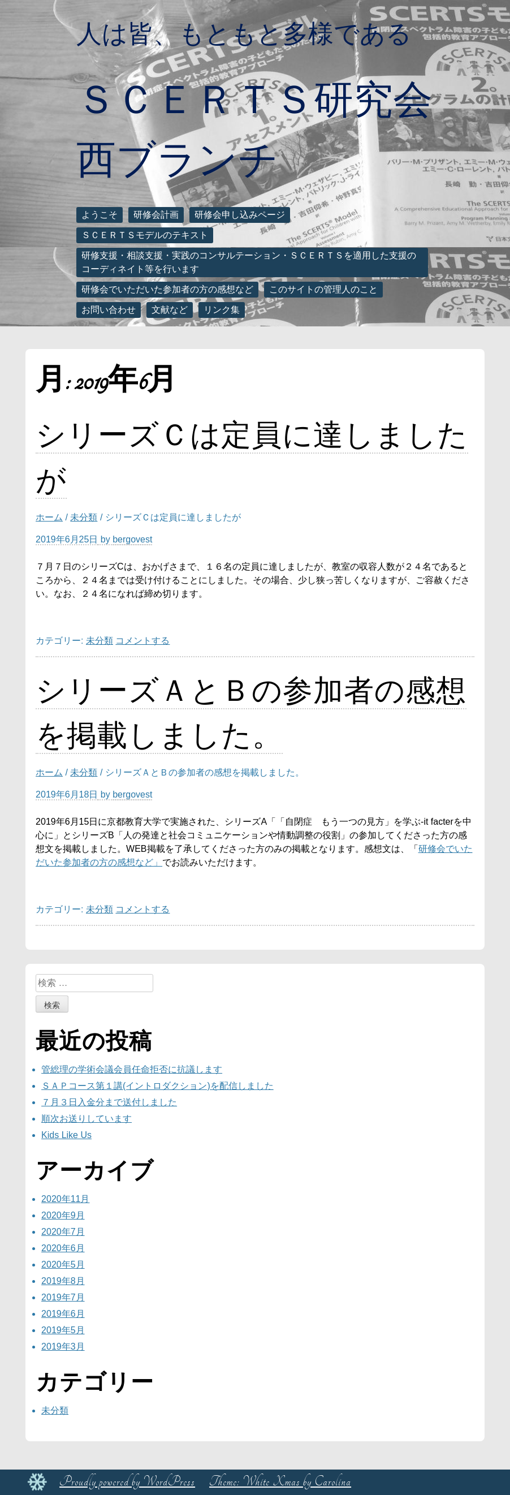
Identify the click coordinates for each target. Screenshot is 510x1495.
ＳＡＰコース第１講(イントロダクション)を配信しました (157, 1086)
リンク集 (222, 309)
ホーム (49, 517)
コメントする (142, 640)
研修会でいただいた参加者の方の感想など (167, 289)
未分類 (83, 517)
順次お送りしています (86, 1118)
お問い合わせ (108, 309)
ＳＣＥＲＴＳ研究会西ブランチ (254, 129)
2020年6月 (63, 1248)
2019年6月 (63, 1314)
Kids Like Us (66, 1135)
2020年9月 (63, 1215)
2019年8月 (63, 1281)
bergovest (132, 539)
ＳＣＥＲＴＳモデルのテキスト (144, 235)
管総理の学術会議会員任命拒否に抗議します (131, 1069)
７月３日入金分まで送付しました (109, 1102)
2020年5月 (63, 1264)
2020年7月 (63, 1232)
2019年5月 (63, 1330)
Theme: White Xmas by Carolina (280, 1482)
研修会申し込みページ (240, 214)
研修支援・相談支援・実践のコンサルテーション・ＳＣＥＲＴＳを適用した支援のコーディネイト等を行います (248, 262)
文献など (170, 309)
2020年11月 (65, 1199)
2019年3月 (63, 1346)
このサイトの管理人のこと (323, 289)
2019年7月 (63, 1297)
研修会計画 (156, 214)
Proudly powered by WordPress (127, 1482)
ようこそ (99, 214)
